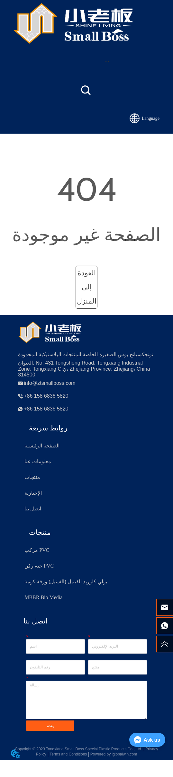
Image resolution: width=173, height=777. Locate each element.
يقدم (50, 725)
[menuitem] (106, 61)
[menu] (106, 61)
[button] (107, 61)
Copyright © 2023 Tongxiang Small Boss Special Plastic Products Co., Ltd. (78, 749)
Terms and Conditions (68, 754)
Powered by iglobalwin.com (113, 754)
